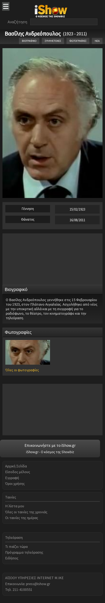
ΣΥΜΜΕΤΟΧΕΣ (53, 41)
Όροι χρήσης (15, 483)
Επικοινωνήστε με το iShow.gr (50, 445)
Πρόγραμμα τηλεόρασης (24, 552)
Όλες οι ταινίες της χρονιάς (26, 512)
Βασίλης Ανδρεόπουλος (33, 33)
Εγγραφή (12, 477)
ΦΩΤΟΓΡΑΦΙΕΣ (77, 41)
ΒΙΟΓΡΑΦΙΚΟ (29, 41)
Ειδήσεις (11, 558)
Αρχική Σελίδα (16, 466)
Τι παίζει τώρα (16, 546)
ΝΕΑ (97, 41)
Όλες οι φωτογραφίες (22, 370)
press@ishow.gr (38, 583)
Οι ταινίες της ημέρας (21, 517)
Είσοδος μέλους (17, 471)
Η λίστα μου (14, 506)
